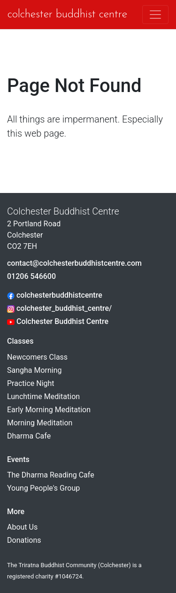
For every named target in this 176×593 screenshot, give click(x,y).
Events (18, 459)
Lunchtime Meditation (43, 396)
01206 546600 (31, 276)
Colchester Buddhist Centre (57, 14)
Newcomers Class (37, 357)
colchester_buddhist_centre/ (59, 308)
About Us (22, 527)
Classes (20, 341)
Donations (24, 540)
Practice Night (30, 383)
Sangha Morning (34, 370)
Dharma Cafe (29, 435)
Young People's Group (43, 488)
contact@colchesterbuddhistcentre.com (74, 263)
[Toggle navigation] (155, 14)
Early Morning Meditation (49, 409)
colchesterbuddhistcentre (54, 295)
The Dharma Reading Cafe (50, 474)
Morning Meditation (39, 422)
